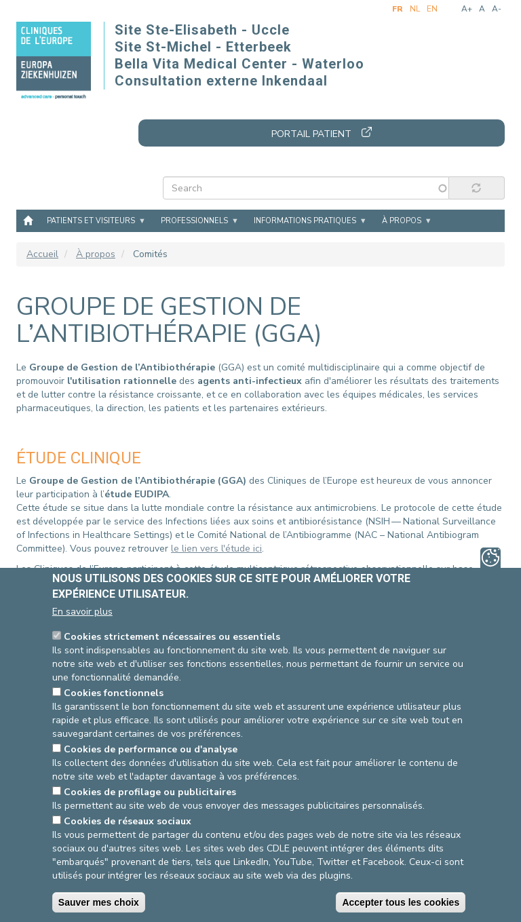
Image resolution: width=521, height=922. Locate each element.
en (432, 8)
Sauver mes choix (98, 902)
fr (397, 8)
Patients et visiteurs (91, 221)
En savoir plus (82, 611)
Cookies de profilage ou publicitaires (150, 792)
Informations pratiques (305, 221)
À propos (401, 221)
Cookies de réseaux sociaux (127, 821)
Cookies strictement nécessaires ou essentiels (172, 636)
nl (415, 8)
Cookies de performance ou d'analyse (150, 749)
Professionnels (194, 221)
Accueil (27, 220)
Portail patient (311, 134)
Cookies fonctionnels (113, 693)
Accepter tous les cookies (400, 902)
